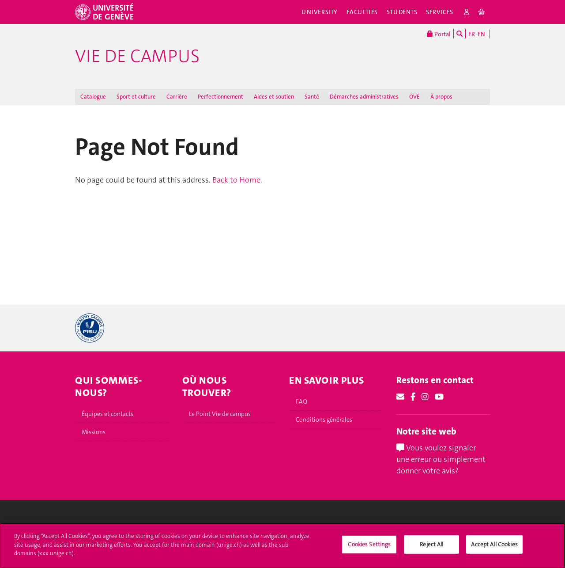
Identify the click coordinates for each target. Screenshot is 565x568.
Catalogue (93, 96)
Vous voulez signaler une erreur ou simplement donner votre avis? (441, 459)
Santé (312, 96)
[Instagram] (425, 397)
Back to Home (236, 180)
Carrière (176, 96)
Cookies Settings (369, 549)
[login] (467, 12)
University (319, 12)
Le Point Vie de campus (220, 414)
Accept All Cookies (494, 549)
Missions (93, 432)
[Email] (400, 397)
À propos (441, 96)
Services (439, 12)
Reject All (431, 549)
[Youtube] (439, 397)
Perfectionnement (220, 96)
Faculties (362, 12)
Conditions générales (324, 419)
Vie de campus (137, 56)
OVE (414, 96)
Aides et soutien (274, 96)
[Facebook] (413, 397)
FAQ (301, 401)
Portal (439, 33)
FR (471, 34)
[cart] (482, 12)
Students (402, 12)
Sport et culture (136, 96)
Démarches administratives (364, 96)
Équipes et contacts (107, 414)
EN (481, 34)
